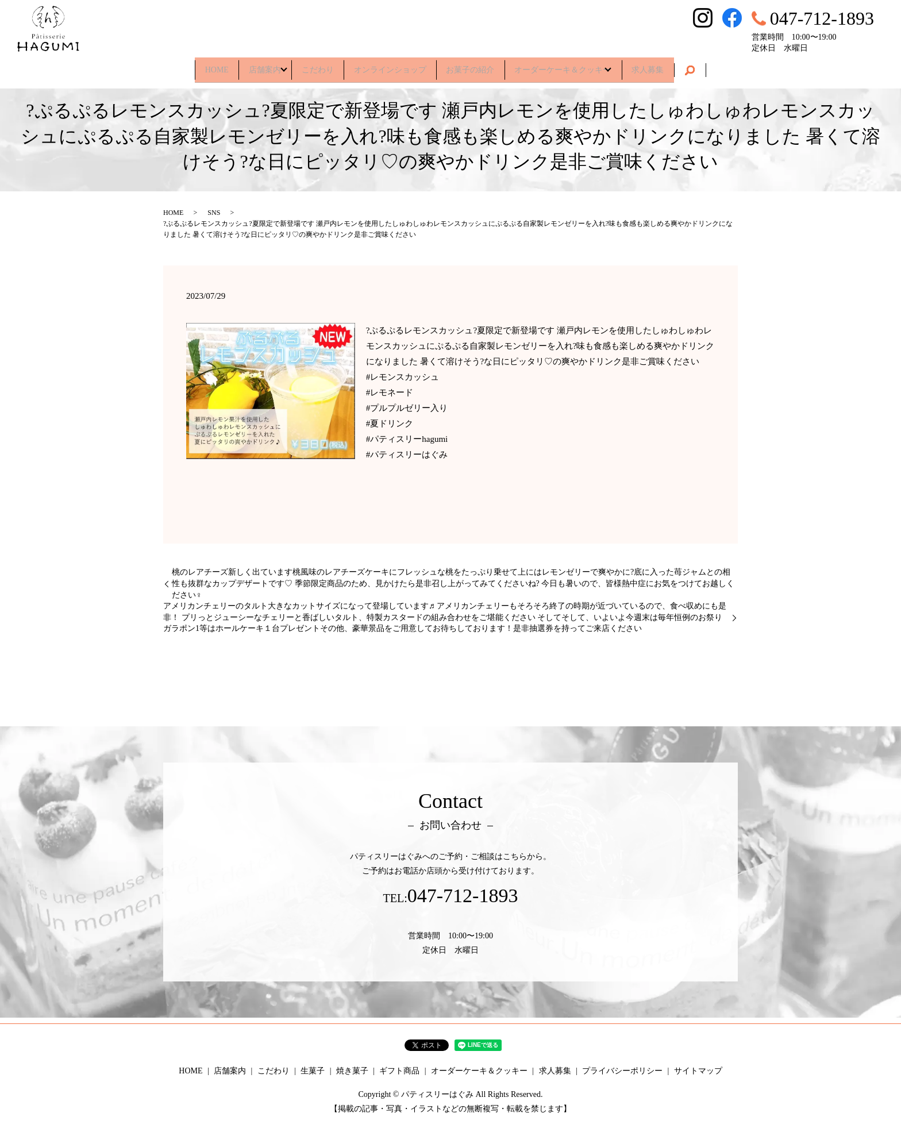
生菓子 (313, 1070)
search (717, 66)
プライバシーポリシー (622, 1070)
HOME (193, 65)
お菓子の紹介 (477, 65)
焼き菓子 (352, 1070)
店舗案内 (248, 65)
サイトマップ (698, 1070)
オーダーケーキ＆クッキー (577, 65)
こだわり (310, 65)
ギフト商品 (399, 1070)
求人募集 (672, 65)
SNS (213, 213)
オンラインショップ (390, 65)
